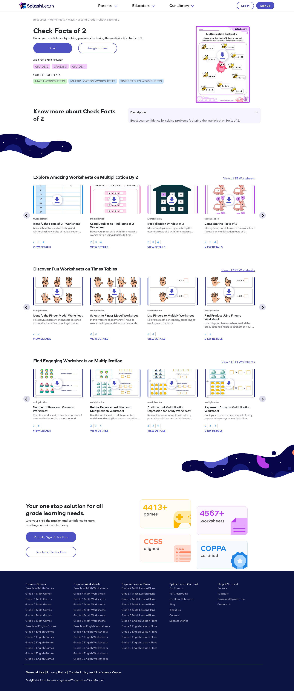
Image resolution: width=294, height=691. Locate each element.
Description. (194, 112)
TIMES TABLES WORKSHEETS (141, 81)
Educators (143, 6)
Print (53, 48)
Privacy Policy (56, 672)
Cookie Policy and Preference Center (95, 672)
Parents (107, 6)
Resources (40, 19)
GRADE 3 (60, 66)
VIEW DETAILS (42, 247)
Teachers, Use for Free (51, 552)
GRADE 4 (78, 66)
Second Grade (87, 19)
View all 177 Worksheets (238, 270)
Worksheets (57, 19)
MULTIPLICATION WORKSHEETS (92, 81)
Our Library (181, 6)
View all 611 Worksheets (238, 362)
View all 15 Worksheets (239, 178)
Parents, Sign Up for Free (51, 537)
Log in (245, 5)
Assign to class (98, 48)
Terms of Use (35, 672)
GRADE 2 (41, 66)
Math (71, 19)
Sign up (265, 5)
